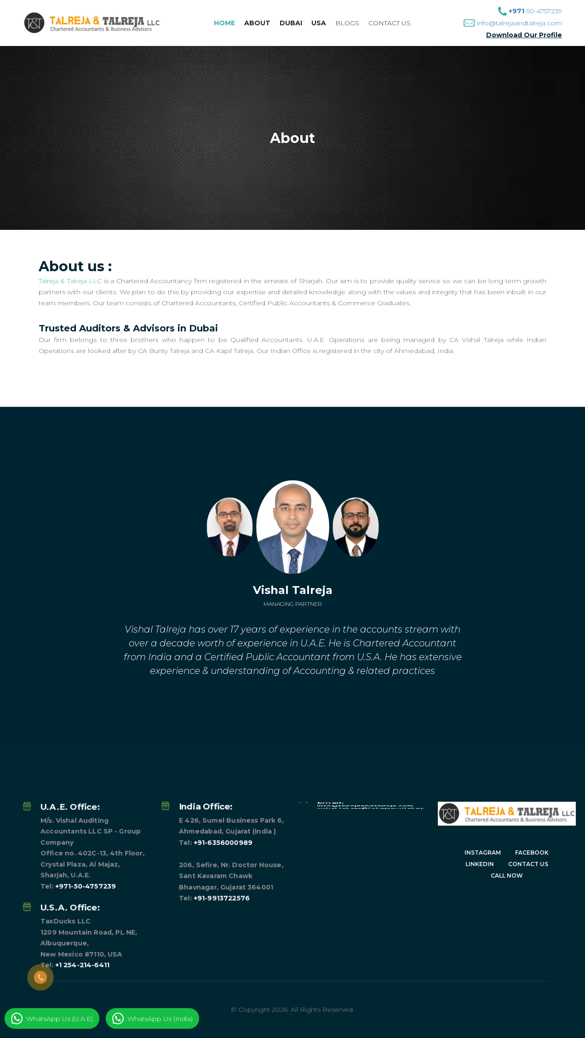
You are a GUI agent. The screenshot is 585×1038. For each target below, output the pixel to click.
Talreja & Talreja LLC (70, 281)
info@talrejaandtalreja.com (519, 23)
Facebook (532, 852)
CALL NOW (507, 875)
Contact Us (528, 864)
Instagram (483, 852)
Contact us (389, 23)
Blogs (347, 23)
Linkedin (479, 864)
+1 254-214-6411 (82, 848)
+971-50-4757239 (85, 826)
